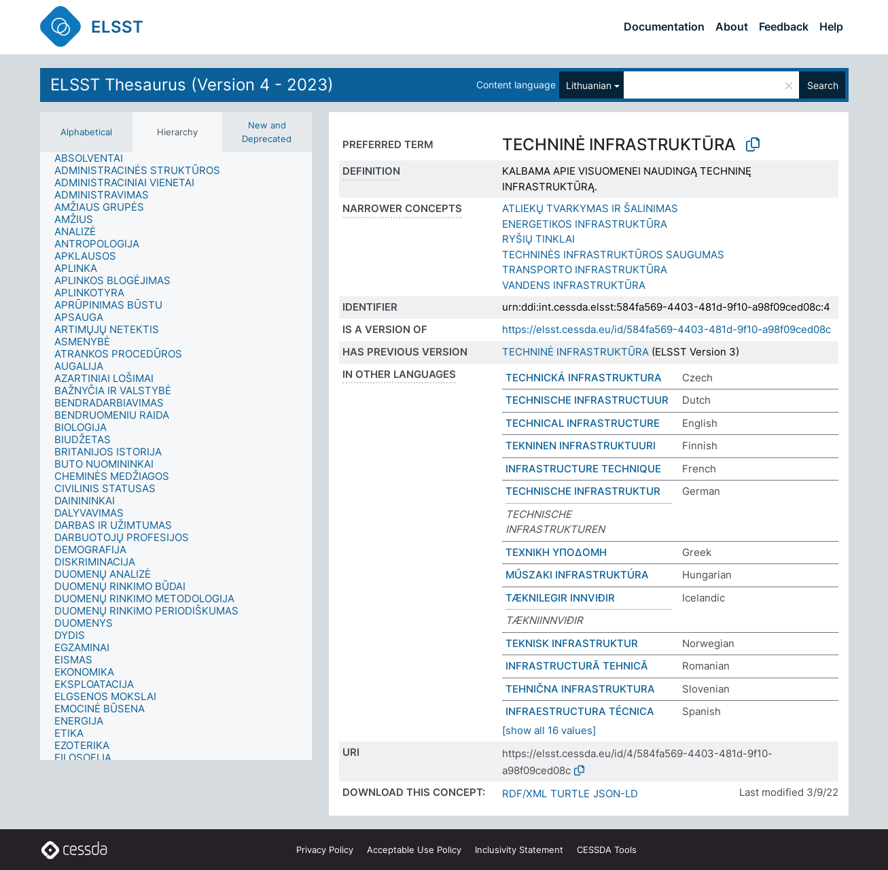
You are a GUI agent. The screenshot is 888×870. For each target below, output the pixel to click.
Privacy (324, 849)
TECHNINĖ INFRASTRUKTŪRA (575, 351)
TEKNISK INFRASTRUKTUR (571, 643)
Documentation (664, 26)
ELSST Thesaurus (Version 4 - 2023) (192, 84)
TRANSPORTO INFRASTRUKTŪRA (584, 269)
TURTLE (570, 793)
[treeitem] (94, 158)
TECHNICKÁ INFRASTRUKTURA (583, 377)
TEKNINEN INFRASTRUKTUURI (580, 445)
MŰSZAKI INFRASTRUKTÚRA (577, 574)
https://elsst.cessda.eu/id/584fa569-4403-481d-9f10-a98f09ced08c (666, 329)
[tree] (176, 456)
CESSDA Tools (607, 849)
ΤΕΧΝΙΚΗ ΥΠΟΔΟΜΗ (556, 552)
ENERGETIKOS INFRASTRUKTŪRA (584, 224)
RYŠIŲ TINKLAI (538, 238)
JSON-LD (615, 793)
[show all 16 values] (549, 730)
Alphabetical (86, 131)
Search (822, 85)
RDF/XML (524, 793)
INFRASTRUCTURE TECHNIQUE (583, 468)
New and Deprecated (266, 132)
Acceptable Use (414, 849)
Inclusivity (519, 849)
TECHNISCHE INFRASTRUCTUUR (587, 400)
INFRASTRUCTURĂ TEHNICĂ (576, 665)
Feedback (784, 26)
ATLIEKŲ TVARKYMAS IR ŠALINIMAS (590, 208)
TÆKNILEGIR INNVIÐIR (560, 597)
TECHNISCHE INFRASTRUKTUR (582, 491)
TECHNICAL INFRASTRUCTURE (582, 423)
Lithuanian (588, 85)
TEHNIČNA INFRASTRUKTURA (580, 688)
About (731, 26)
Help (831, 26)
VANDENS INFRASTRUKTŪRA (573, 285)
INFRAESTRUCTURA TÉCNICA (579, 711)
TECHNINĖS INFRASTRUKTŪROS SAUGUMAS (613, 254)
